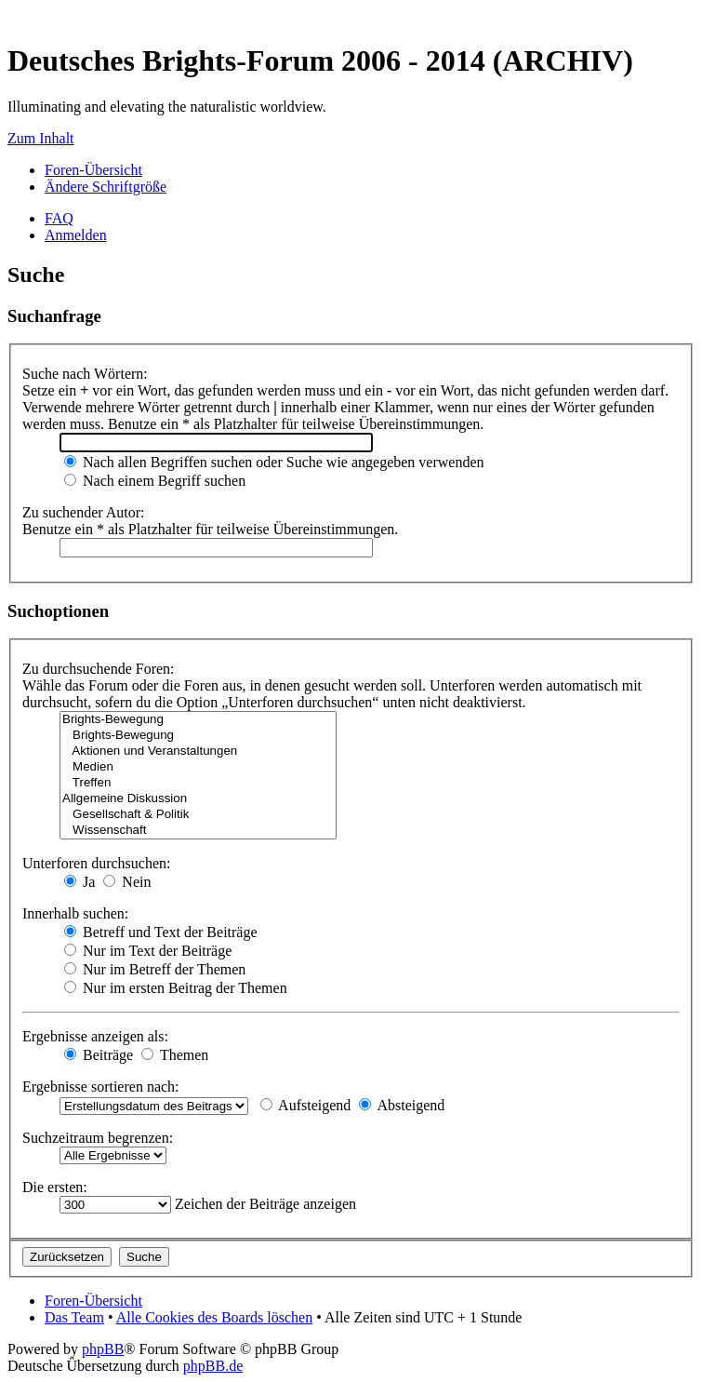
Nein (127, 882)
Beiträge (98, 1055)
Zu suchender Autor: (83, 512)
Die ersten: (54, 1187)
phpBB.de (213, 1366)
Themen (174, 1055)
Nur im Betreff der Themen (154, 969)
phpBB (103, 1349)
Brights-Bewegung (198, 720)
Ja (79, 882)
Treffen (198, 783)
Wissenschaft (198, 831)
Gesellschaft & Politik (198, 815)
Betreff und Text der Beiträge (161, 932)
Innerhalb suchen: (75, 913)
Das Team (74, 1317)
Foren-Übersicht (93, 170)
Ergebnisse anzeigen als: (95, 1036)
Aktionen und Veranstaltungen (198, 751)
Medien (198, 767)
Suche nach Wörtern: (85, 374)
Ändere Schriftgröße (105, 187)
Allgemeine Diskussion (198, 799)
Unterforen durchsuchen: (96, 863)
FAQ (59, 218)
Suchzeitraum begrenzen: (97, 1138)
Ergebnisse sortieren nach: (100, 1086)
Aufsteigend (305, 1105)
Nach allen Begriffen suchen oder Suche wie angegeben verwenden (274, 462)
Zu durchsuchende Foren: (98, 669)
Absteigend (401, 1105)
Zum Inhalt (40, 138)
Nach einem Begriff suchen (154, 481)
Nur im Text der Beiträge (148, 951)
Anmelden (76, 235)
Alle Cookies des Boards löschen (214, 1317)
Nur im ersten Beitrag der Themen (175, 988)
